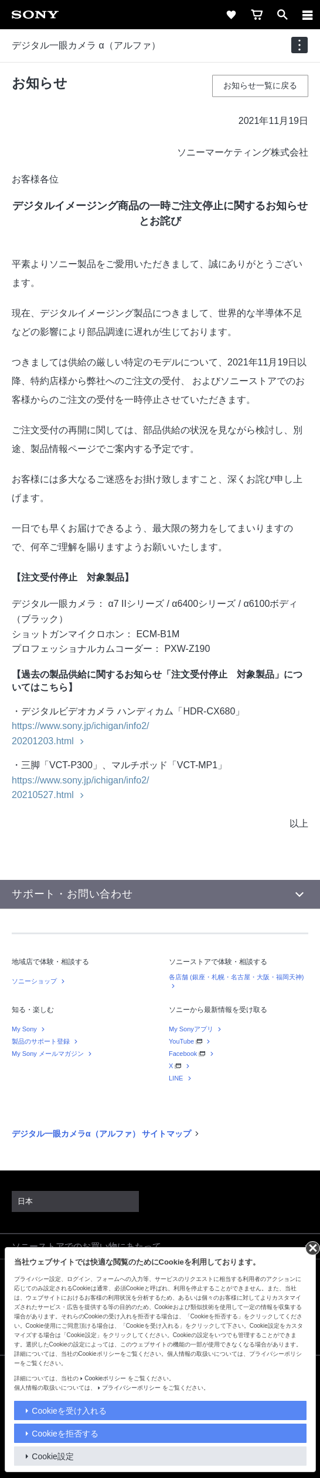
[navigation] (299, 45)
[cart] (257, 14)
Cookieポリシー (105, 1378)
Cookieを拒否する (65, 1433)
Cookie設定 (53, 1456)
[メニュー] (307, 14)
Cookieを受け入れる (69, 1410)
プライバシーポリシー (131, 1387)
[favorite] (231, 14)
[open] (282, 14)
